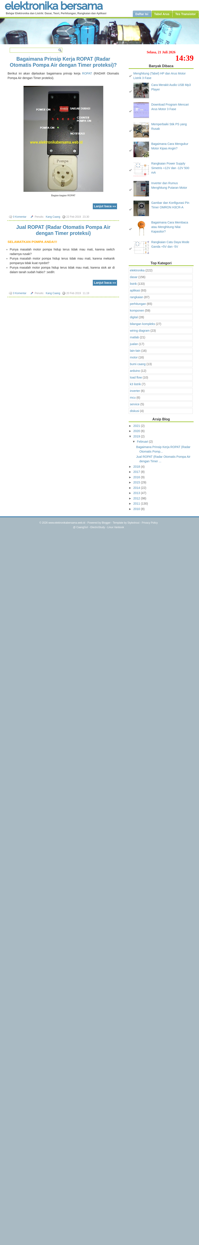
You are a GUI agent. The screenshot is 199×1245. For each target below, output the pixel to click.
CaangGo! (82, 527)
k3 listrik (135, 384)
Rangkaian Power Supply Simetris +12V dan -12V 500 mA (170, 168)
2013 (137, 493)
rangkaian (136, 297)
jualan (134, 344)
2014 (137, 487)
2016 (137, 477)
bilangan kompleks (142, 324)
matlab (134, 337)
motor (134, 357)
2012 (137, 498)
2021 (137, 426)
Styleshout (133, 522)
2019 (137, 436)
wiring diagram (140, 330)
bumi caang (138, 364)
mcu (133, 397)
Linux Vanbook (115, 527)
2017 (137, 472)
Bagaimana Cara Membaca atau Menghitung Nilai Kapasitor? (169, 227)
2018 (137, 466)
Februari (143, 441)
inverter (135, 391)
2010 (137, 509)
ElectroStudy (97, 527)
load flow (136, 377)
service (135, 404)
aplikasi (135, 290)
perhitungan (138, 304)
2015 (137, 482)
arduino (135, 370)
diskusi (134, 411)
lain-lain (135, 350)
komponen (137, 310)
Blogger (106, 522)
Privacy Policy (150, 522)
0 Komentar (19, 216)
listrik (133, 283)
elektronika (137, 270)
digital (134, 317)
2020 (137, 431)
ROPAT (87, 73)
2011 (137, 503)
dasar (134, 277)
